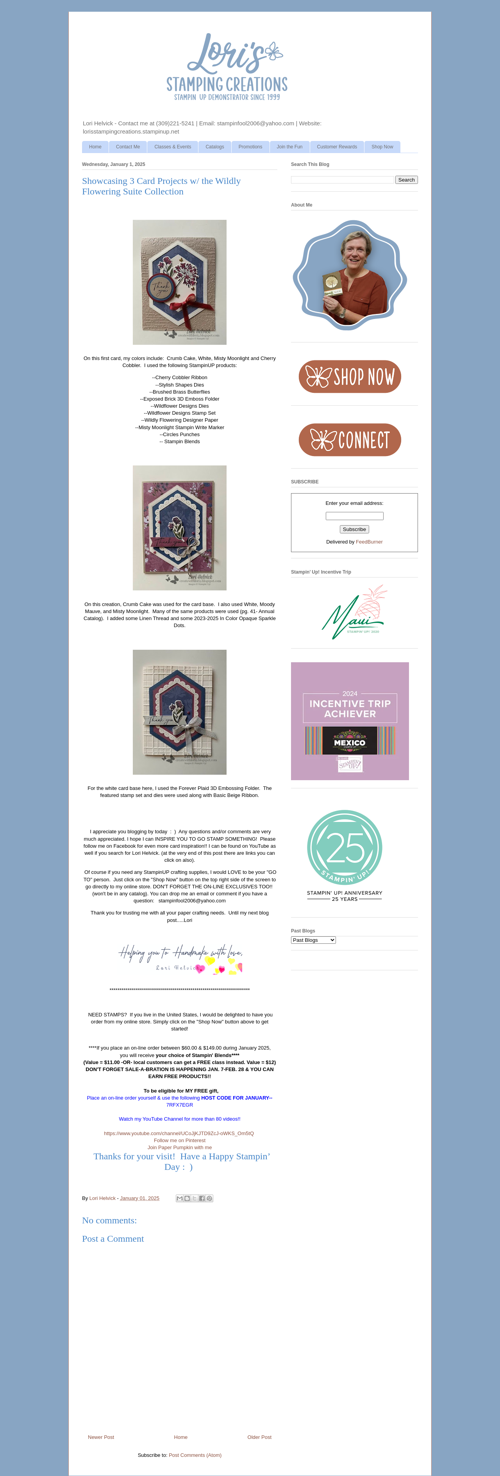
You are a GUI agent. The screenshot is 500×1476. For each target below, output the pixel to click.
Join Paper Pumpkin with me (180, 1147)
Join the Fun (290, 147)
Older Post (259, 1437)
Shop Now (382, 147)
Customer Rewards (337, 147)
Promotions (250, 147)
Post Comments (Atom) (195, 1455)
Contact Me (128, 147)
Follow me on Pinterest (179, 1140)
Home (95, 147)
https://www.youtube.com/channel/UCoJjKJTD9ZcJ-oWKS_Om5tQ (179, 1133)
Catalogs (214, 147)
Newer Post (101, 1437)
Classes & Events (172, 147)
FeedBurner (369, 542)
